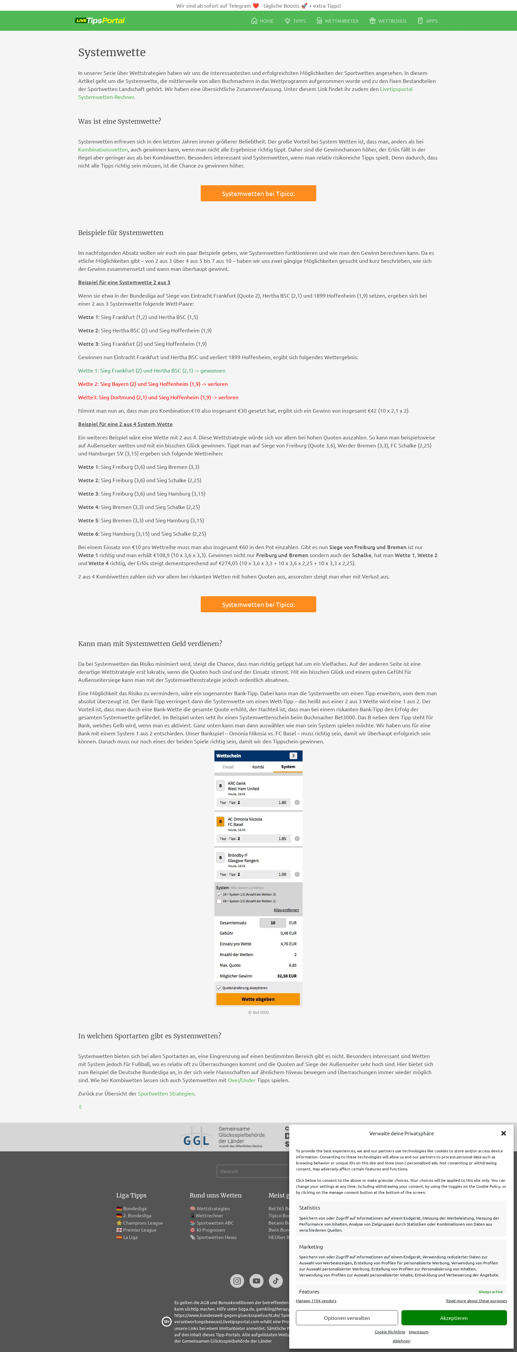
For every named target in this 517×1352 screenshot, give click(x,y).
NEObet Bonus (284, 1237)
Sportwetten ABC (215, 1223)
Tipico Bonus (282, 1215)
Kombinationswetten (103, 149)
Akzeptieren (454, 1318)
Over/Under (242, 1079)
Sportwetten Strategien (166, 1093)
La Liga (130, 1237)
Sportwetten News (216, 1237)
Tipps (295, 20)
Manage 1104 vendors (316, 1300)
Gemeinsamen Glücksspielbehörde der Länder (227, 1341)
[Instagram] (237, 1281)
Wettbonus (387, 20)
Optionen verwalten (347, 1318)
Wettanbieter (337, 20)
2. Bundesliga (137, 1215)
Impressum (418, 1331)
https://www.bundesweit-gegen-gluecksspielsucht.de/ (227, 1315)
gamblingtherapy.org (277, 1309)
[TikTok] (276, 1281)
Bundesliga (135, 1208)
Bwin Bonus (281, 1230)
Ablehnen (401, 1340)
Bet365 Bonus (283, 1208)
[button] (503, 1133)
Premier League (140, 1230)
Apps (427, 20)
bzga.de (246, 1309)
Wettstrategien (213, 1208)
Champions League (143, 1223)
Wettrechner (209, 1215)
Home (262, 20)
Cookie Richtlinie (390, 1331)
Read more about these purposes (476, 1300)
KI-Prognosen (211, 1230)
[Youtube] (256, 1281)
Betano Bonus (283, 1223)
